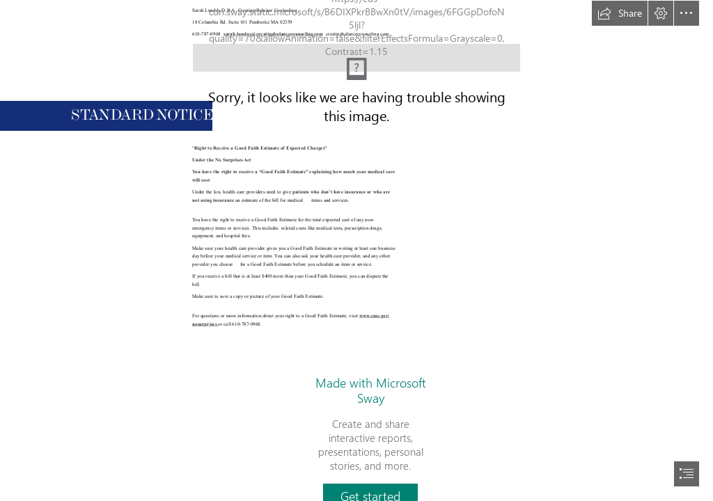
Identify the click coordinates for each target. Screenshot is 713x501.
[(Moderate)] (356, 44)
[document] (356, 250)
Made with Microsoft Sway (370, 390)
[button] (620, 13)
